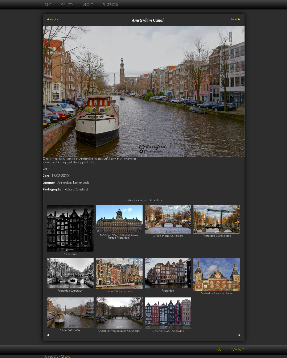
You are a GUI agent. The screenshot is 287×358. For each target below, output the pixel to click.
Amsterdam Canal (70, 330)
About (88, 5)
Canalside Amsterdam (119, 291)
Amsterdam (70, 254)
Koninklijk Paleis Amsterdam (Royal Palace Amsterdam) (119, 236)
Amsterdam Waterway (70, 290)
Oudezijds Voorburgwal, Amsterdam (119, 330)
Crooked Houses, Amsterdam (168, 331)
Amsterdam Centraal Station (217, 293)
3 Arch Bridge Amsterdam (168, 235)
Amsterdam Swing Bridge (217, 235)
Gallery (67, 5)
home (47, 5)
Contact (238, 350)
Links (217, 350)
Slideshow (110, 5)
